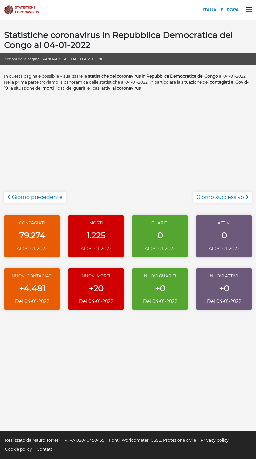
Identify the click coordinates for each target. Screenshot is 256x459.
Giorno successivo (222, 197)
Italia (209, 9)
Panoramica (54, 59)
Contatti (45, 449)
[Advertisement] (128, 145)
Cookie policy (18, 449)
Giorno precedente (35, 197)
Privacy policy (215, 440)
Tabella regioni (86, 59)
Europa (230, 9)
